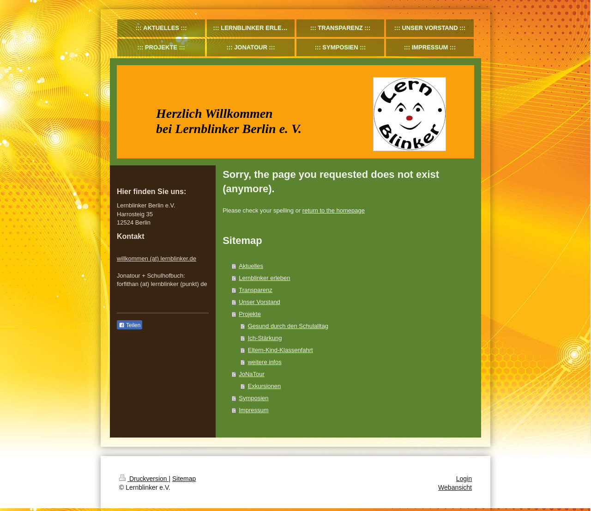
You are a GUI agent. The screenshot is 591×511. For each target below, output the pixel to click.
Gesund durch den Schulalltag (288, 325)
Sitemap (184, 478)
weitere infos (265, 362)
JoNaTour (252, 374)
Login (464, 478)
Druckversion (144, 478)
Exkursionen (264, 386)
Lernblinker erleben (264, 277)
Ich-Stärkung (265, 338)
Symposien (253, 398)
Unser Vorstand (259, 301)
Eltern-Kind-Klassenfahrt (280, 350)
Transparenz (255, 289)
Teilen (129, 325)
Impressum (253, 410)
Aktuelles (251, 265)
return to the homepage (333, 210)
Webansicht (455, 487)
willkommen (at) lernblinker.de (156, 258)
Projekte (250, 313)
